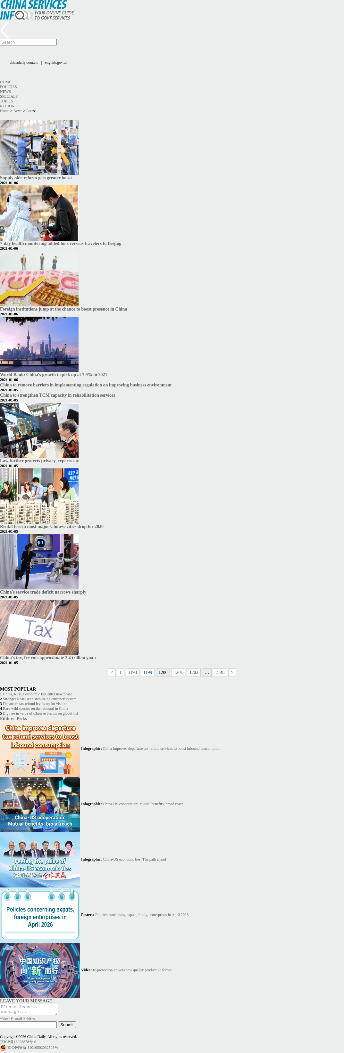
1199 (147, 672)
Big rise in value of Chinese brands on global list (40, 713)
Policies (8, 87)
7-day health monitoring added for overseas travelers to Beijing (61, 243)
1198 (132, 672)
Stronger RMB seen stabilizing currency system (40, 699)
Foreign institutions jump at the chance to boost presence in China (63, 309)
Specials (9, 96)
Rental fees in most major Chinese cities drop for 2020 (52, 526)
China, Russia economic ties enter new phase (37, 694)
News (5, 91)
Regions (8, 106)
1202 (193, 672)
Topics (6, 101)
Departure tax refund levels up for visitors (35, 703)
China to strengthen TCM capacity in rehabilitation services (57, 395)
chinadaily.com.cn (24, 62)
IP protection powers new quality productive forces (132, 970)
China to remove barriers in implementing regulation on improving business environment (86, 384)
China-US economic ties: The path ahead (134, 859)
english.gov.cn (56, 62)
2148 (219, 672)
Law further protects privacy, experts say (39, 460)
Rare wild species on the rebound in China (35, 708)
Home (5, 82)
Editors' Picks (13, 718)
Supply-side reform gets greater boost (36, 177)
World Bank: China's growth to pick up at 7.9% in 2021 (53, 374)
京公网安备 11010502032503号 (32, 1049)
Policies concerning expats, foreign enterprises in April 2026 (142, 914)
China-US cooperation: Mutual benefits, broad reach (143, 804)
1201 (178, 672)
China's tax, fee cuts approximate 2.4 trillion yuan (48, 657)
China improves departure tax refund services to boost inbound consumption (162, 748)
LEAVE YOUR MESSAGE (26, 1000)
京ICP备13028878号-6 (18, 1043)
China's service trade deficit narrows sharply (43, 592)
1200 (162, 672)
